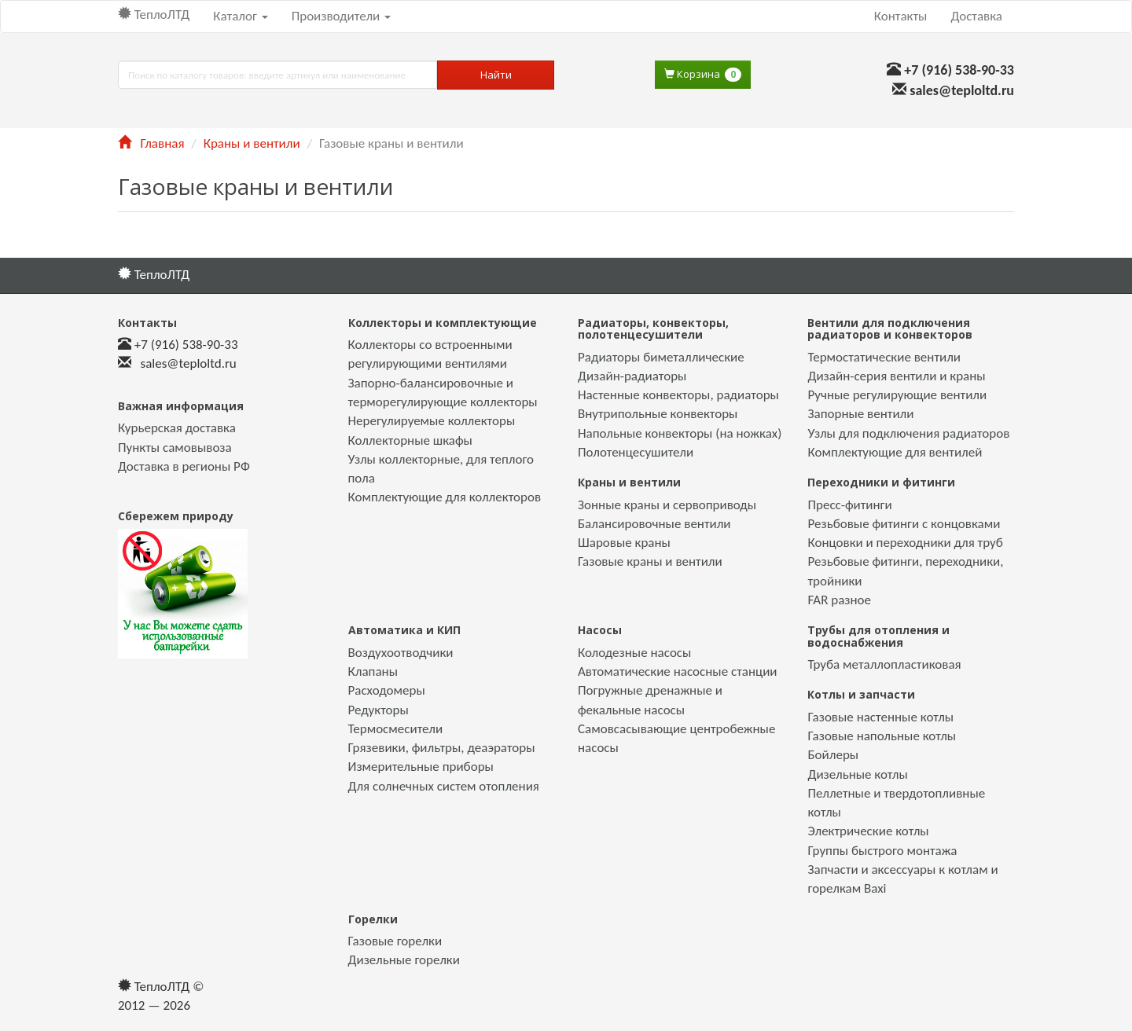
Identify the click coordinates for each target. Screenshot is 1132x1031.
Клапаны (373, 671)
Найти (496, 75)
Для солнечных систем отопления (443, 786)
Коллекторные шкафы (410, 440)
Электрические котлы (867, 831)
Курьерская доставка (177, 428)
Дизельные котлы (857, 774)
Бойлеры (832, 755)
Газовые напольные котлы (881, 736)
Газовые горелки (395, 941)
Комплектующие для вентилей (894, 452)
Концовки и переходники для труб (904, 542)
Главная (151, 143)
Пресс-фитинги (849, 505)
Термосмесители (395, 729)
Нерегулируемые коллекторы (432, 421)
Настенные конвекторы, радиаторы (678, 395)
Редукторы (378, 710)
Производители (341, 16)
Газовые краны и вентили (650, 561)
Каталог (240, 16)
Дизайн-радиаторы (632, 376)
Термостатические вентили (884, 357)
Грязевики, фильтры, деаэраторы (441, 747)
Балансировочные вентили (654, 524)
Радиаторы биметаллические (661, 357)
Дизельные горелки (404, 960)
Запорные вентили (860, 413)
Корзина (702, 74)
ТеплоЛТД (153, 14)
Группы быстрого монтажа (882, 850)
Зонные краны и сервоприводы (667, 505)
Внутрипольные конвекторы (657, 413)
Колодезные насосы (634, 652)
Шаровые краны (624, 542)
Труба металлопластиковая (884, 664)
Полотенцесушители (635, 452)
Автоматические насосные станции (677, 671)
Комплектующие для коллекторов (445, 497)
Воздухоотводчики (401, 652)
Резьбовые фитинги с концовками (903, 524)
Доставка (976, 16)
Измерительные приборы (421, 766)
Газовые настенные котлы (880, 717)
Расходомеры (386, 690)
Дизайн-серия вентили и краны (896, 376)
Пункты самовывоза (175, 447)
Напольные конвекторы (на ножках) (679, 433)
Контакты (901, 16)
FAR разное (839, 600)
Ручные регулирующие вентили (897, 395)
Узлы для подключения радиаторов (908, 433)
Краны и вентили (252, 143)
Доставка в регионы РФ (184, 466)
